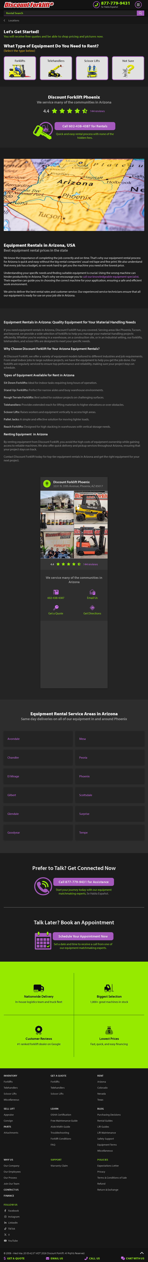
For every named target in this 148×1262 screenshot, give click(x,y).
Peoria (83, 757)
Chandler (13, 757)
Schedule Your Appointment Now (83, 935)
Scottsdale (85, 795)
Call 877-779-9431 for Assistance (84, 882)
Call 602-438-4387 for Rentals (85, 126)
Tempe (83, 832)
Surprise (84, 814)
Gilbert (11, 795)
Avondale (13, 739)
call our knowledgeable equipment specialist (110, 276)
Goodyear (13, 832)
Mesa (82, 739)
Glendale (13, 814)
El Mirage (13, 776)
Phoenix (84, 776)
